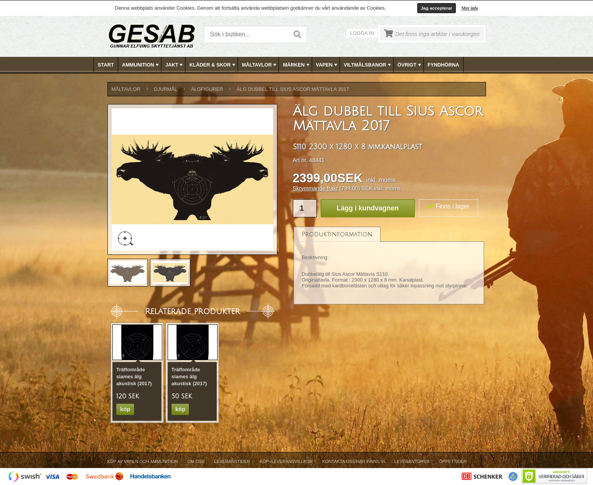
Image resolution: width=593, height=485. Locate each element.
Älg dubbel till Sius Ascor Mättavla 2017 (293, 89)
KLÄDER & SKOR (213, 65)
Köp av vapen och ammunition (142, 461)
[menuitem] (106, 65)
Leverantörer (412, 461)
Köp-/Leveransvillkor (286, 461)
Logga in (362, 33)
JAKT (174, 65)
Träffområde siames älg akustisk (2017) (134, 376)
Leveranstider (232, 461)
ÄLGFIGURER (207, 89)
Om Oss (196, 461)
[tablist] (389, 265)
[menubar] (297, 65)
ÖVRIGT (410, 65)
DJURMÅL (165, 89)
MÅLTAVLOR (260, 65)
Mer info (470, 8)
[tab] (337, 234)
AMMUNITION (141, 65)
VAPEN (327, 65)
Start (106, 65)
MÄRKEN (297, 65)
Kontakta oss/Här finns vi (353, 461)
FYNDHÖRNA (443, 65)
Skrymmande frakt (315, 188)
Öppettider (453, 461)
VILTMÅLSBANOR (368, 65)
